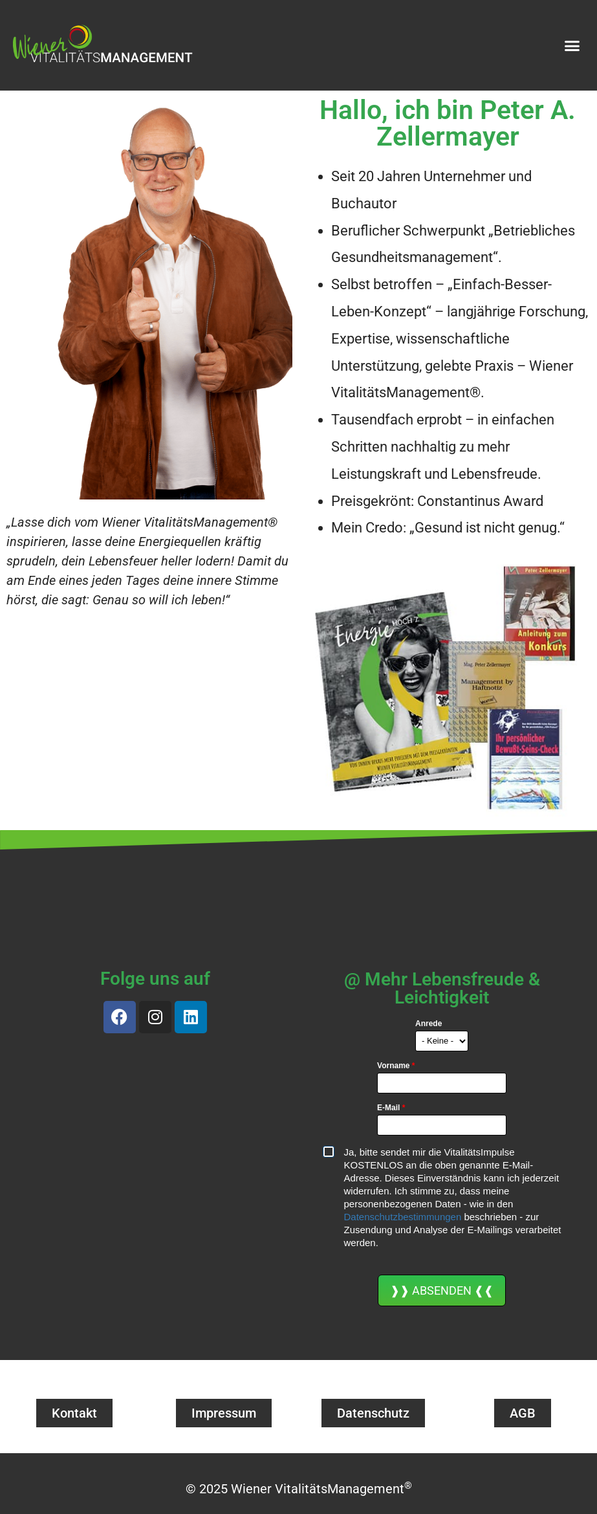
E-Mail (391, 1108)
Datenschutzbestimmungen (403, 1216)
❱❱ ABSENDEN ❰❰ (442, 1290)
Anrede (428, 1023)
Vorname (396, 1066)
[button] (572, 45)
